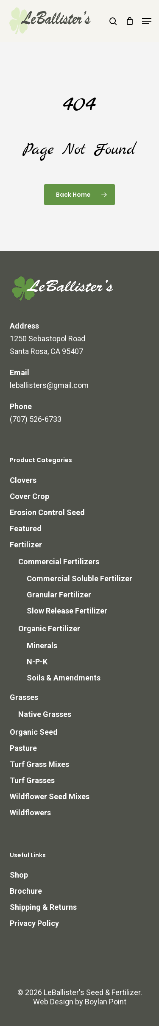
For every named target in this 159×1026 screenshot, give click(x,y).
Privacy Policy (34, 923)
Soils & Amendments (63, 677)
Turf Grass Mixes (39, 764)
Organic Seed (34, 732)
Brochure (26, 891)
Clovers (23, 480)
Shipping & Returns (43, 907)
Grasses (24, 697)
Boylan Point (105, 1001)
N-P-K (37, 661)
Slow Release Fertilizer (67, 610)
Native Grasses (44, 714)
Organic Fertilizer (49, 628)
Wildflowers (30, 812)
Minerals (42, 645)
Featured (26, 528)
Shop (19, 874)
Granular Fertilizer (59, 594)
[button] (146, 21)
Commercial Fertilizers (58, 561)
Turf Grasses (32, 780)
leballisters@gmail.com (49, 385)
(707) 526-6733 (35, 419)
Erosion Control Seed (47, 512)
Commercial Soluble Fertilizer (79, 578)
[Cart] (129, 21)
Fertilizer (26, 544)
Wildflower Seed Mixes (49, 796)
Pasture (23, 748)
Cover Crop (29, 496)
